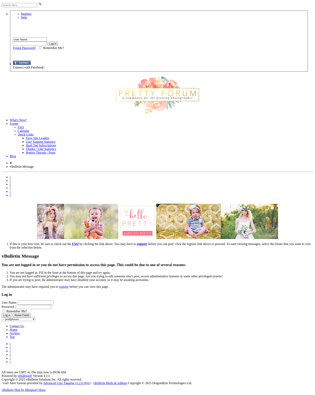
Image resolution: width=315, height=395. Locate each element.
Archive (15, 333)
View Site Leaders (37, 138)
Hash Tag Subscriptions (41, 145)
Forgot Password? (24, 48)
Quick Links (26, 134)
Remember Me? (14, 311)
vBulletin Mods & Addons (110, 383)
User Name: (9, 302)
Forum (14, 123)
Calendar (23, 131)
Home (13, 329)
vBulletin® (25, 376)
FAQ (21, 127)
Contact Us (17, 326)
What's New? (18, 120)
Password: (8, 306)
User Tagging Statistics (40, 141)
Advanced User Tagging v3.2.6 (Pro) (66, 383)
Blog (13, 156)
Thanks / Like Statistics (41, 149)
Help (24, 17)
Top (12, 337)
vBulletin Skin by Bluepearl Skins (24, 390)
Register (26, 13)
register (64, 286)
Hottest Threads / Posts (40, 152)
